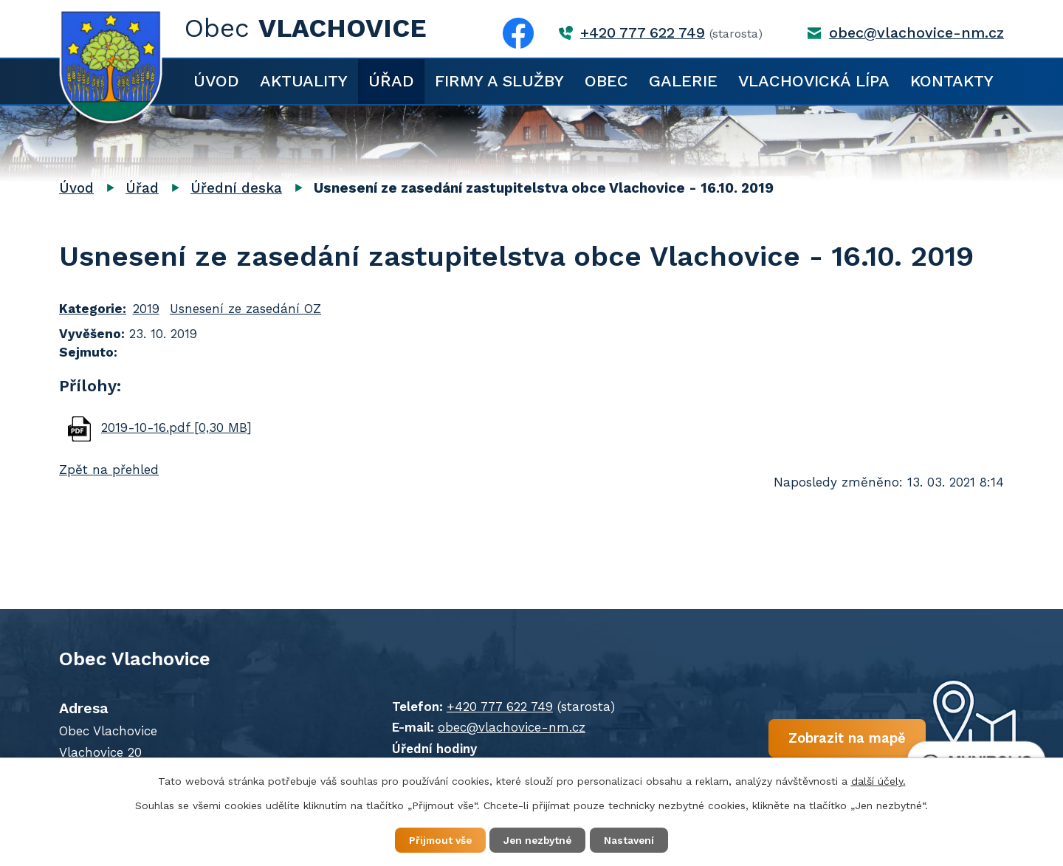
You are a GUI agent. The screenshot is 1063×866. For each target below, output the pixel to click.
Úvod (216, 81)
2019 (146, 308)
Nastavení (635, 839)
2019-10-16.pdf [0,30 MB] (176, 427)
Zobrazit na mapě (825, 739)
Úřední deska (236, 187)
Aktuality (304, 81)
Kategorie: (92, 308)
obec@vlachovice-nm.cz (916, 32)
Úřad (391, 81)
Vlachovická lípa (814, 81)
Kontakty (952, 81)
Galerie (683, 81)
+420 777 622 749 (642, 32)
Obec (606, 81)
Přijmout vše (435, 839)
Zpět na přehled (109, 469)
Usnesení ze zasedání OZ (245, 308)
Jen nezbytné (538, 839)
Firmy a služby (499, 81)
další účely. (878, 780)
